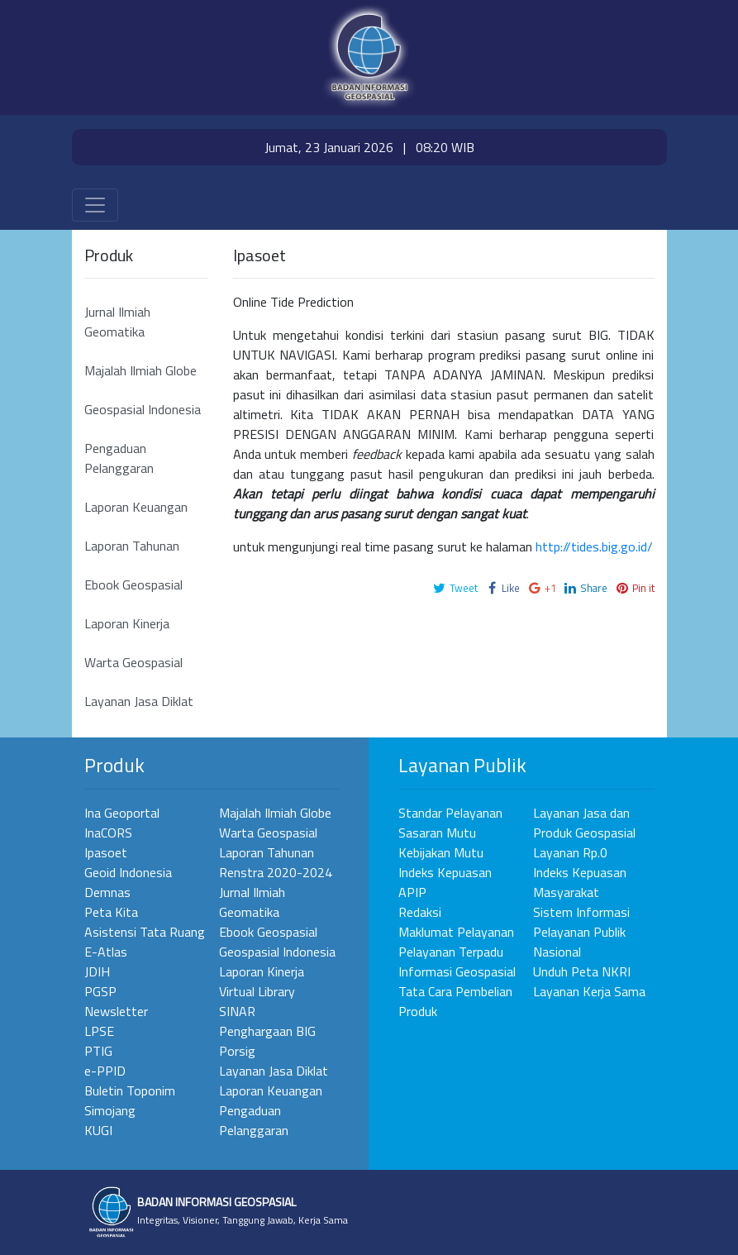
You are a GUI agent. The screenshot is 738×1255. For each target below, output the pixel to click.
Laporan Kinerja (126, 623)
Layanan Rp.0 (570, 852)
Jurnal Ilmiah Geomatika (117, 321)
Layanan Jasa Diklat (138, 701)
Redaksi (419, 912)
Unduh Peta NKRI (582, 971)
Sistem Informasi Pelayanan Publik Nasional (581, 932)
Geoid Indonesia (128, 872)
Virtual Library (257, 991)
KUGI (98, 1130)
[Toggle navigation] (95, 205)
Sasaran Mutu (437, 832)
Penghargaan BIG (267, 1031)
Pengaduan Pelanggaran (119, 458)
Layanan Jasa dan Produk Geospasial (584, 822)
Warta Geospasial (133, 662)
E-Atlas (105, 952)
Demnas (107, 892)
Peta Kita (111, 912)
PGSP (100, 991)
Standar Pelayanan (450, 813)
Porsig (237, 1051)
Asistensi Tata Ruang (144, 932)
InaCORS (108, 832)
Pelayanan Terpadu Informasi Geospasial (457, 961)
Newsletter (116, 1011)
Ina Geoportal (122, 813)
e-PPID (105, 1071)
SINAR (237, 1011)
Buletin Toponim (129, 1090)
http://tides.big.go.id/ (594, 546)
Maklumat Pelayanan (456, 932)
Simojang (110, 1110)
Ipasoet (105, 852)
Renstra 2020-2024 (275, 872)
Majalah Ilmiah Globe (140, 370)
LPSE (99, 1031)
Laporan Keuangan (136, 507)
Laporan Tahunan (131, 546)
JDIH (97, 971)
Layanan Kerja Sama (589, 991)
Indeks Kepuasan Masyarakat (579, 882)
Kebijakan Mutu (440, 852)
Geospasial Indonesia (142, 409)
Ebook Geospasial (133, 584)
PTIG (98, 1051)
